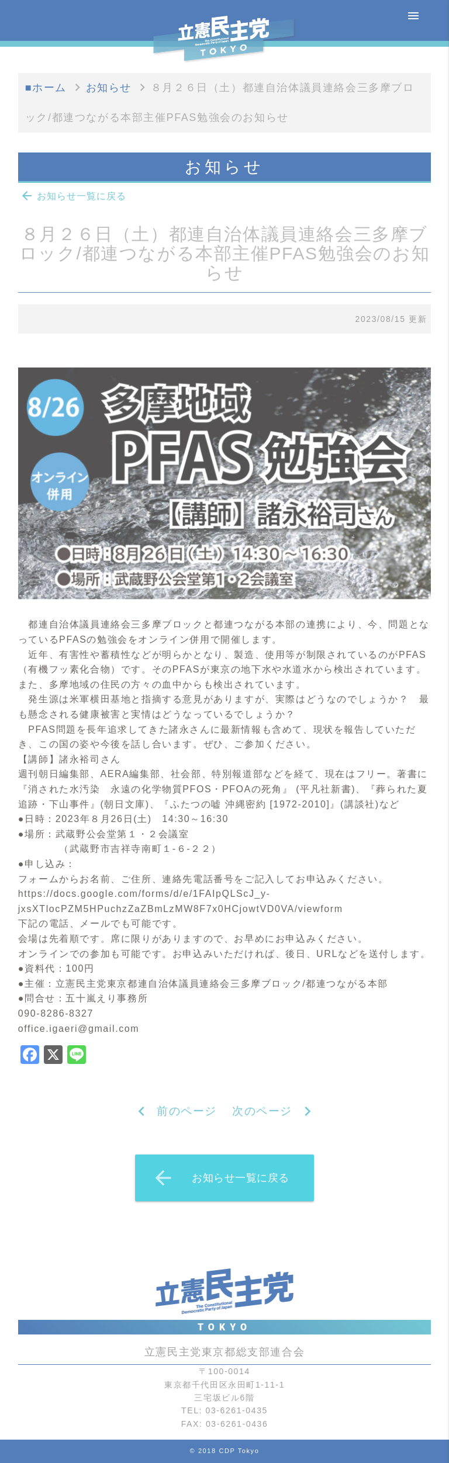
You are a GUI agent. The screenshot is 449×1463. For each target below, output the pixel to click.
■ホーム (46, 87)
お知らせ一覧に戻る (73, 196)
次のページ (262, 1111)
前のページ (187, 1111)
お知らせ (109, 87)
